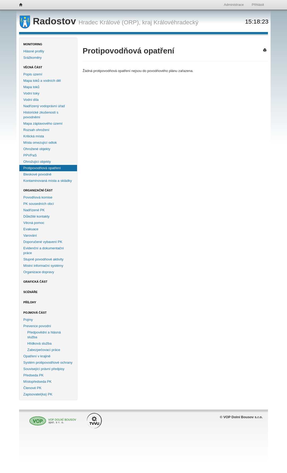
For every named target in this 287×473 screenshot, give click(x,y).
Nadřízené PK (34, 210)
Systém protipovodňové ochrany (48, 362)
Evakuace (30, 229)
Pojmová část (35, 312)
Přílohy (29, 302)
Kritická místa (33, 136)
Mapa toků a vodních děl (42, 81)
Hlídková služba (39, 343)
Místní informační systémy (43, 266)
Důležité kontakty (36, 216)
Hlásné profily (33, 51)
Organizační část (38, 190)
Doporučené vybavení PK (42, 242)
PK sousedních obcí (38, 204)
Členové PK (32, 388)
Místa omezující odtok (40, 143)
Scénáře (30, 292)
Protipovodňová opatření (42, 168)
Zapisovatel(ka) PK (37, 394)
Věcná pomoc (33, 223)
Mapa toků (31, 87)
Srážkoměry (32, 58)
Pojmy (28, 320)
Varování (30, 235)
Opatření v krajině (37, 356)
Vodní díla (31, 100)
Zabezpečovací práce (43, 350)
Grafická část (35, 281)
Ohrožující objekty (37, 162)
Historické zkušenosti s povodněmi (40, 114)
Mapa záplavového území (42, 123)
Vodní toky (31, 93)
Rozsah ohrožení (36, 130)
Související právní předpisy (43, 369)
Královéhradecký (176, 22)
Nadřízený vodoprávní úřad (44, 106)
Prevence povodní (37, 326)
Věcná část (32, 67)
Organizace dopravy (38, 272)
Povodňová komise (37, 197)
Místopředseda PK (37, 382)
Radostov (49, 21)
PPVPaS (30, 155)
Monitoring (32, 44)
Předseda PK (33, 375)
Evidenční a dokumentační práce (43, 250)
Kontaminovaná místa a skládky (47, 181)
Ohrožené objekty (36, 149)
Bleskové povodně (37, 174)
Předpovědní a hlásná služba (44, 334)
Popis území (32, 74)
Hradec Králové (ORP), (110, 22)
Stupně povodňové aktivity (43, 259)
